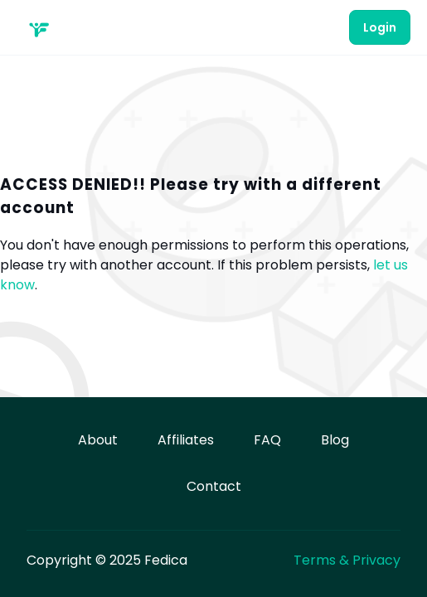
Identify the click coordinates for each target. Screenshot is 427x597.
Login (379, 27)
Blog (335, 439)
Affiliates (186, 439)
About (98, 439)
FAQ (267, 439)
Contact (214, 486)
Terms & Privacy (347, 560)
